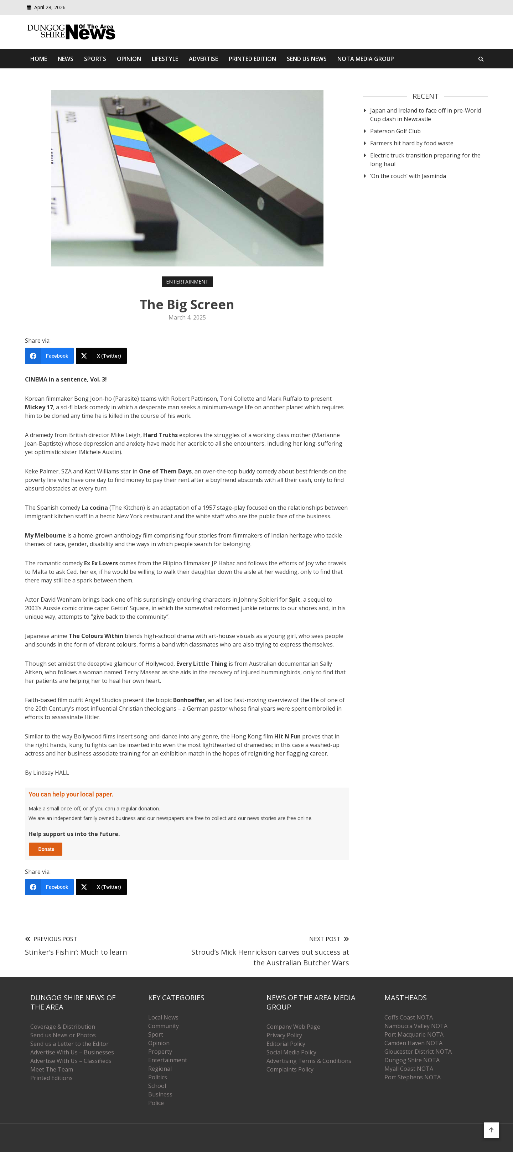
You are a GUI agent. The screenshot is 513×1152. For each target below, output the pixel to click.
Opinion (129, 59)
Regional (160, 1069)
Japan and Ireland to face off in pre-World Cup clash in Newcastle (425, 115)
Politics (157, 1077)
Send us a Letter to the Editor (69, 1044)
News (65, 59)
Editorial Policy (285, 1044)
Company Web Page (293, 1027)
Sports (95, 59)
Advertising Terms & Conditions (308, 1061)
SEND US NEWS (307, 59)
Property (160, 1051)
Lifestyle (165, 59)
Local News (163, 1017)
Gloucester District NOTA (418, 1051)
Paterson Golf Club (395, 131)
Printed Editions (51, 1078)
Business (160, 1094)
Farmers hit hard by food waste (412, 143)
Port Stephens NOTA (412, 1077)
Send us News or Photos (63, 1035)
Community (163, 1026)
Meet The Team (51, 1069)
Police (156, 1103)
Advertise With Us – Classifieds (71, 1061)
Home (38, 59)
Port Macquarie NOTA (414, 1034)
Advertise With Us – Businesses (72, 1052)
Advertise (203, 59)
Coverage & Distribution (62, 1027)
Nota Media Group (365, 59)
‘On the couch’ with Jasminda (408, 176)
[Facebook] (49, 356)
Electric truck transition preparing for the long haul (425, 159)
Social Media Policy (291, 1052)
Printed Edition (252, 59)
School (157, 1086)
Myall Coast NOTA (408, 1069)
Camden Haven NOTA (413, 1043)
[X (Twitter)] (101, 356)
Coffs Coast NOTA (408, 1017)
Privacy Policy (284, 1035)
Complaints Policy (290, 1069)
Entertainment (187, 281)
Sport (155, 1034)
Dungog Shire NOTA (412, 1060)
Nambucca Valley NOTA (415, 1026)
